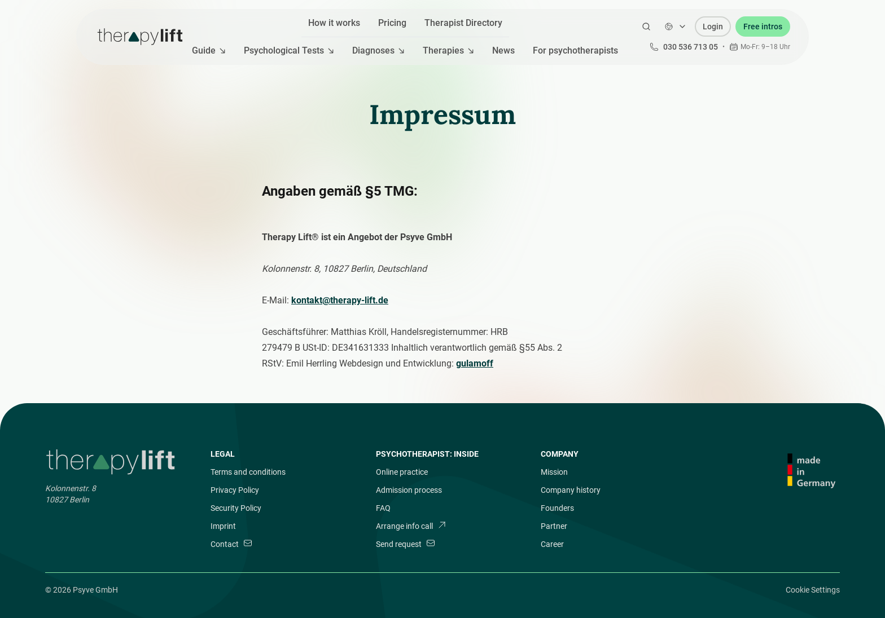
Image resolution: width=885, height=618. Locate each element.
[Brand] (112, 462)
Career (552, 544)
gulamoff (474, 363)
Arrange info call (411, 525)
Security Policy (236, 508)
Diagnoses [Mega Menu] (378, 50)
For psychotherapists (575, 50)
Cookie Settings (813, 589)
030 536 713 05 (684, 46)
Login (713, 26)
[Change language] (675, 26)
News (503, 50)
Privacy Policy (235, 490)
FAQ (383, 508)
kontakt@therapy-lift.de (339, 300)
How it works (334, 22)
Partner (554, 526)
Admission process (409, 490)
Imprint (223, 526)
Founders (557, 508)
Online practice (402, 471)
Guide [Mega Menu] (209, 50)
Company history (571, 490)
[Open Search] (646, 26)
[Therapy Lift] (140, 37)
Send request (405, 543)
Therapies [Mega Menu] (448, 50)
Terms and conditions (248, 471)
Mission (554, 471)
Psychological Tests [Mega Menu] (289, 50)
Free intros (762, 26)
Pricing (392, 22)
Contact (231, 543)
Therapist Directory (463, 22)
